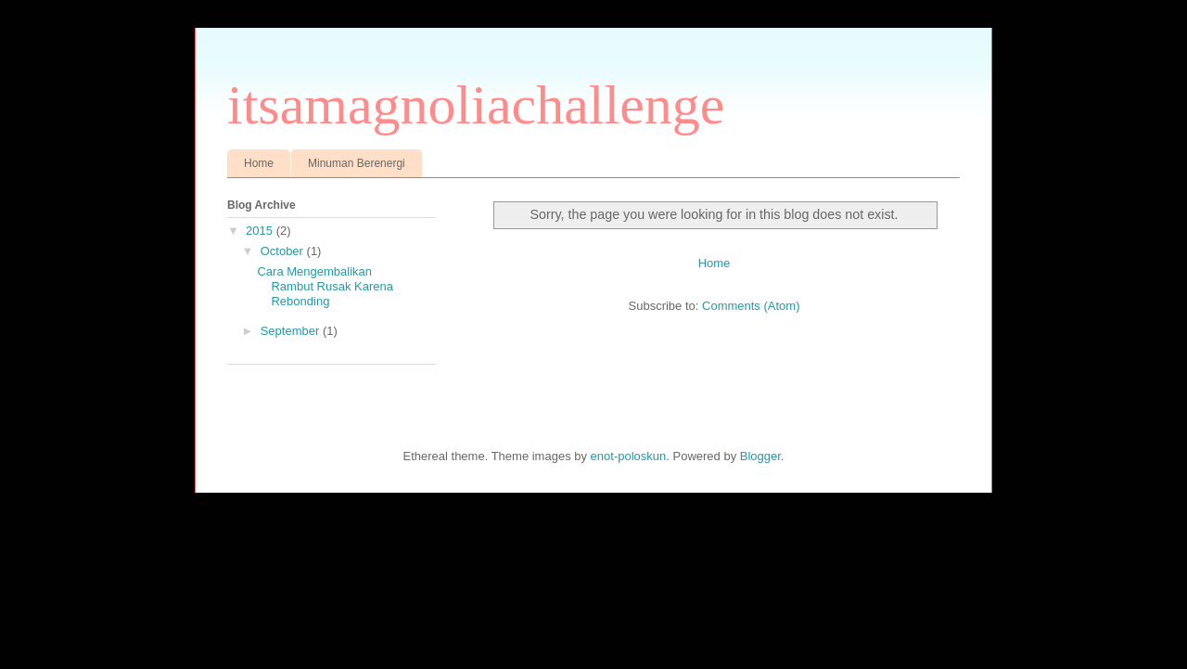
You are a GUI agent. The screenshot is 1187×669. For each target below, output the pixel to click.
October (284, 251)
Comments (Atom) (750, 306)
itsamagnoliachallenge (475, 104)
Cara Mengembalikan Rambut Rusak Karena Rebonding (325, 285)
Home (259, 163)
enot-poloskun (629, 456)
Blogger (760, 456)
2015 (261, 231)
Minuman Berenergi (356, 163)
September (292, 331)
